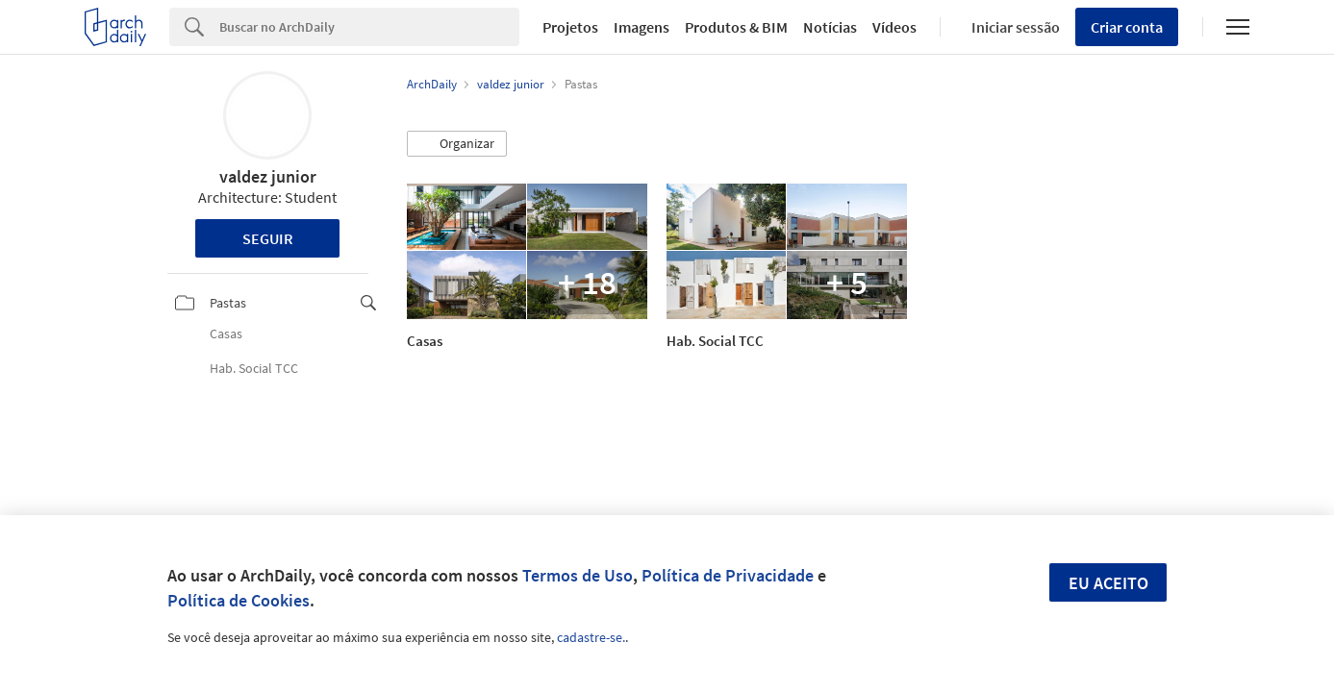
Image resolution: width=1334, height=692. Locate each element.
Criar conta (1127, 27)
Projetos (570, 27)
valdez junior (267, 176)
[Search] (369, 27)
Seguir (267, 238)
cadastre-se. (591, 637)
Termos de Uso (577, 575)
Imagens (641, 27)
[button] (457, 144)
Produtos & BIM (736, 27)
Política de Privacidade (728, 575)
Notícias (830, 27)
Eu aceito (1108, 583)
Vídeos (894, 27)
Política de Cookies (238, 600)
